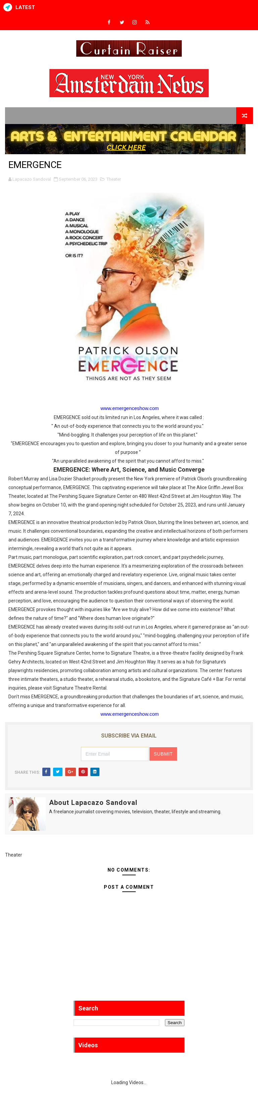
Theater (113, 179)
